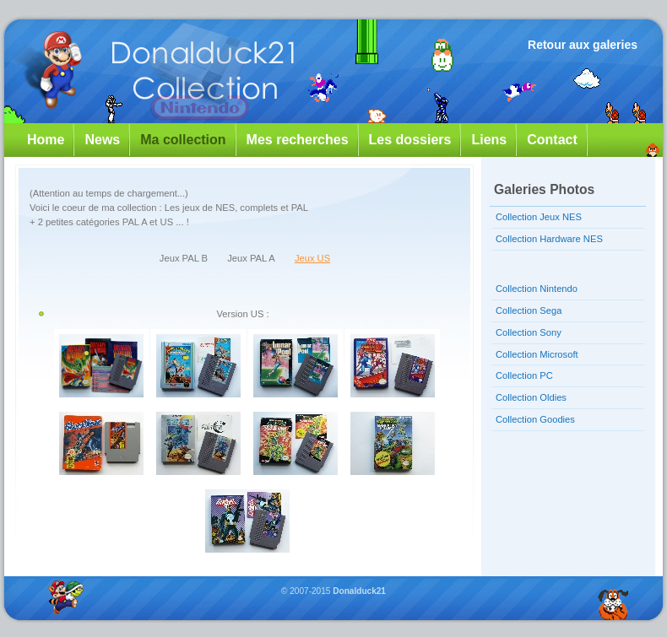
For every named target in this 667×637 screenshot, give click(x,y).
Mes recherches (298, 139)
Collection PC (524, 375)
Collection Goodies (535, 419)
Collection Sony (528, 332)
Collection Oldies (531, 397)
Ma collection (182, 139)
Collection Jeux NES (539, 217)
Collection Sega (528, 310)
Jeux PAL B (184, 258)
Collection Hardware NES (549, 239)
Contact (552, 139)
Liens (489, 139)
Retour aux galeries (582, 44)
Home (45, 139)
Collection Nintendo (537, 288)
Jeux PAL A (251, 258)
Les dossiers (410, 139)
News (102, 139)
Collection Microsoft (537, 354)
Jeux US (312, 258)
